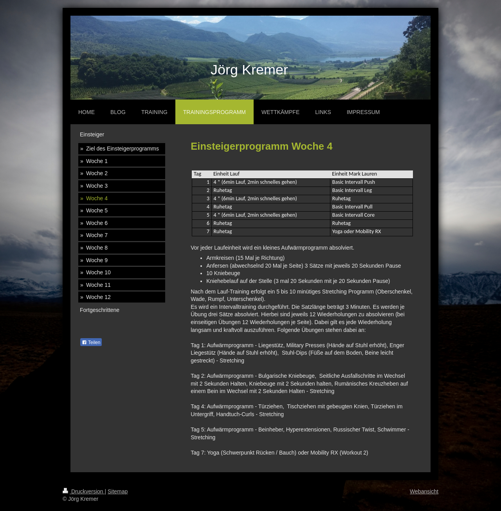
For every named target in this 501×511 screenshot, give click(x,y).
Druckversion (84, 491)
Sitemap (118, 491)
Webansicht (424, 491)
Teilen (91, 342)
